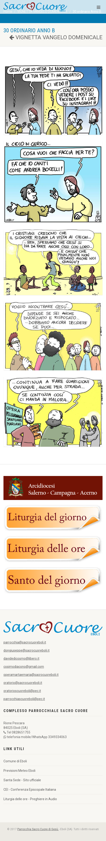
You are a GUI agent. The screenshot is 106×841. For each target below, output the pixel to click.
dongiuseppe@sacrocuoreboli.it (26, 650)
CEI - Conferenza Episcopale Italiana (29, 789)
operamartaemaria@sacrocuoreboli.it (31, 674)
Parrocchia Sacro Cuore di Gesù (38, 829)
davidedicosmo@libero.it (21, 658)
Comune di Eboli (15, 761)
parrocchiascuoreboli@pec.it (24, 699)
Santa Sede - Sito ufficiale (22, 780)
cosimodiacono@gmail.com (23, 666)
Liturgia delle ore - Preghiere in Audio (30, 799)
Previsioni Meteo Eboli (19, 770)
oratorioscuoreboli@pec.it (22, 691)
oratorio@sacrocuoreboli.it (22, 683)
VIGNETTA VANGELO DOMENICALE (56, 37)
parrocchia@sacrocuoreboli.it (24, 642)
